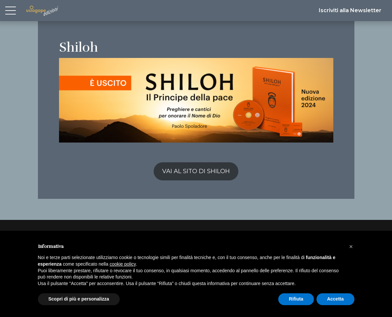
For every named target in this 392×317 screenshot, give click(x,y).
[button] (351, 246)
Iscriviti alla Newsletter (350, 10)
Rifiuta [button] (296, 299)
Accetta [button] (335, 299)
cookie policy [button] (122, 264)
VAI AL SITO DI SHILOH (196, 171)
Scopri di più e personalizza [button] (78, 299)
